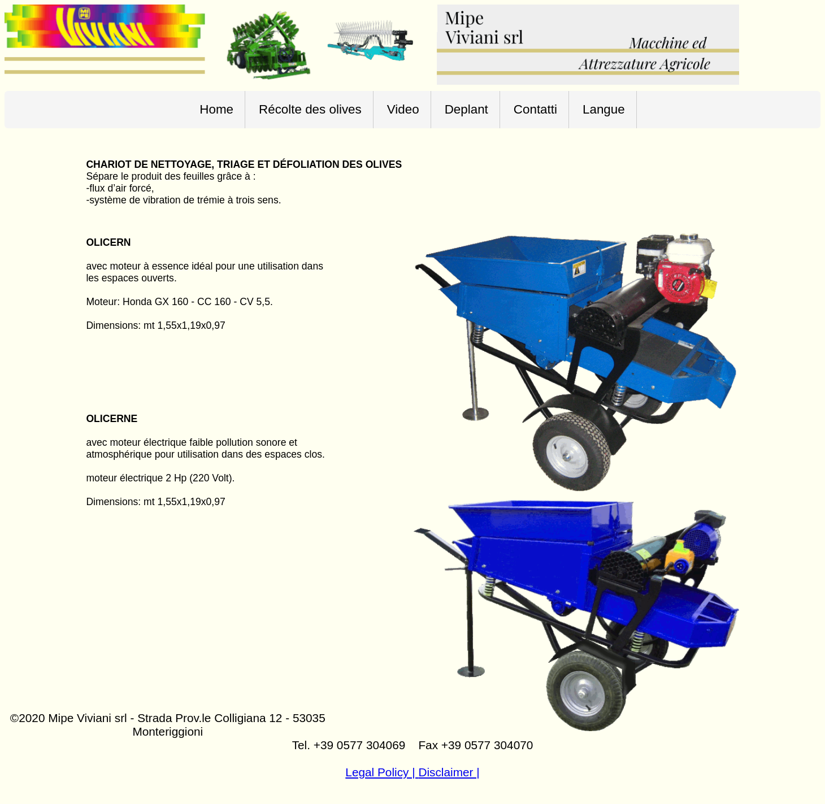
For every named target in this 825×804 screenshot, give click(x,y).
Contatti (535, 109)
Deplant (466, 109)
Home (216, 109)
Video (403, 109)
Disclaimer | (448, 772)
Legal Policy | (381, 772)
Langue (604, 109)
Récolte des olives (310, 109)
